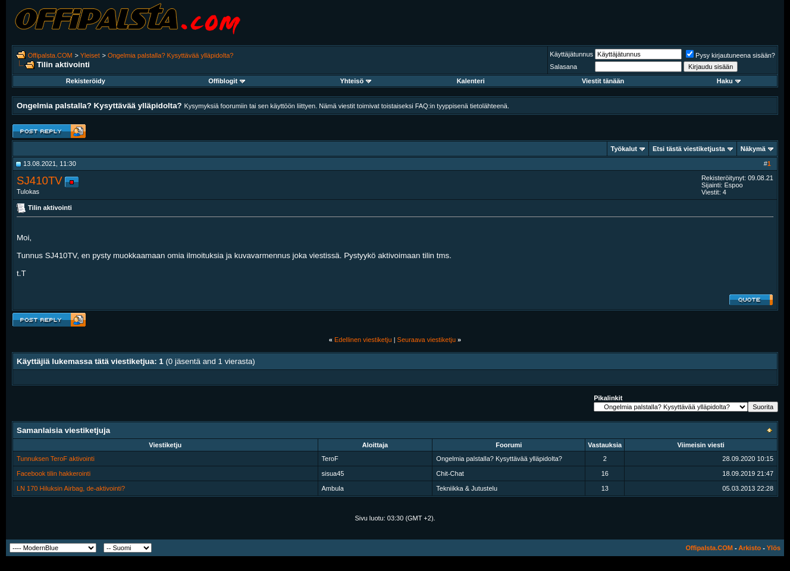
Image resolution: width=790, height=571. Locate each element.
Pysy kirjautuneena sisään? (730, 55)
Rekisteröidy (85, 80)
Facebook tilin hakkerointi (53, 473)
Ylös (773, 547)
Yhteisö (355, 80)
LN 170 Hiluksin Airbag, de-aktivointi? (71, 488)
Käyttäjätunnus (571, 54)
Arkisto (749, 547)
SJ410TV (39, 180)
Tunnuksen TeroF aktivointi (56, 458)
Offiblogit (226, 80)
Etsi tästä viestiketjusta (689, 148)
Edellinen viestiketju (363, 339)
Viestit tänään (603, 80)
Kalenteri (471, 80)
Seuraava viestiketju (426, 339)
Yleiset (90, 55)
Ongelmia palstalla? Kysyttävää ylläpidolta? (171, 55)
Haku (729, 80)
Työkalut (624, 148)
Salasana (563, 66)
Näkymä (753, 148)
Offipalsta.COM (50, 55)
